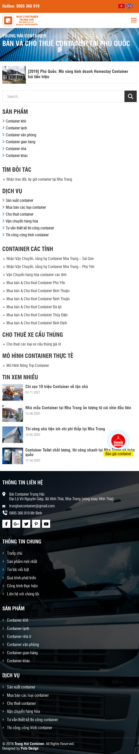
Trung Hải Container (29, 743)
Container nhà (16, 148)
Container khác (17, 155)
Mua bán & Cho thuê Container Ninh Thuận (38, 298)
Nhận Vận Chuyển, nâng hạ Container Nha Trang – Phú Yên (50, 266)
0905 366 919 (27, 6)
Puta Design (30, 748)
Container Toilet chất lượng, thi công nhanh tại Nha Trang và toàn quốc (80, 452)
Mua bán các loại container (26, 207)
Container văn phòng (21, 134)
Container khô (16, 121)
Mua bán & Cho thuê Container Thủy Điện (37, 314)
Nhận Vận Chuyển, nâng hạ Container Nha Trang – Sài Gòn (50, 258)
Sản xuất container (19, 200)
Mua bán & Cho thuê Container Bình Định (36, 322)
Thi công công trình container (27, 234)
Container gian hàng (20, 141)
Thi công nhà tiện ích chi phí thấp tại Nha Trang (65, 428)
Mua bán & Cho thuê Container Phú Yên (35, 282)
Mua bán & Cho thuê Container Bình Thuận (38, 290)
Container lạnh (16, 128)
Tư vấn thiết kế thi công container (30, 228)
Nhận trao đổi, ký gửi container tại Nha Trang (39, 179)
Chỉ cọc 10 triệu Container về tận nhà (56, 386)
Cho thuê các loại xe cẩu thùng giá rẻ (33, 343)
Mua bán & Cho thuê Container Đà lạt (33, 306)
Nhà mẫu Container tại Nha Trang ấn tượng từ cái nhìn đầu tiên (78, 407)
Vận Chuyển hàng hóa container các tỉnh (36, 274)
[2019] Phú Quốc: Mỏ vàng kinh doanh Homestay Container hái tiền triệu (78, 73)
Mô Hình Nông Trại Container (27, 365)
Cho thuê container (19, 214)
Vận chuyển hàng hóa (22, 221)
